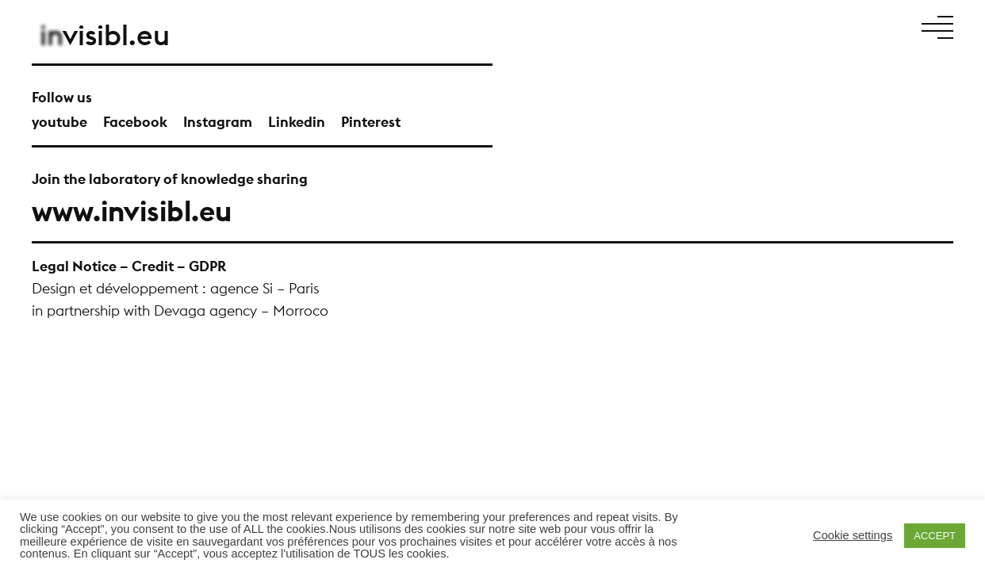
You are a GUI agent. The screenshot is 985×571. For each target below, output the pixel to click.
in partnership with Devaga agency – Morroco (180, 310)
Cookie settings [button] (852, 536)
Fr (884, 26)
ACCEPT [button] (935, 536)
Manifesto (605, 26)
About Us (717, 26)
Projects (663, 26)
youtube (59, 122)
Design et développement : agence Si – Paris (175, 288)
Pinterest (371, 122)
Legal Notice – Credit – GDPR (129, 266)
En (898, 26)
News (808, 26)
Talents (769, 26)
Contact (852, 26)
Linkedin (296, 122)
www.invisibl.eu (132, 211)
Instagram (217, 122)
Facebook (135, 122)
